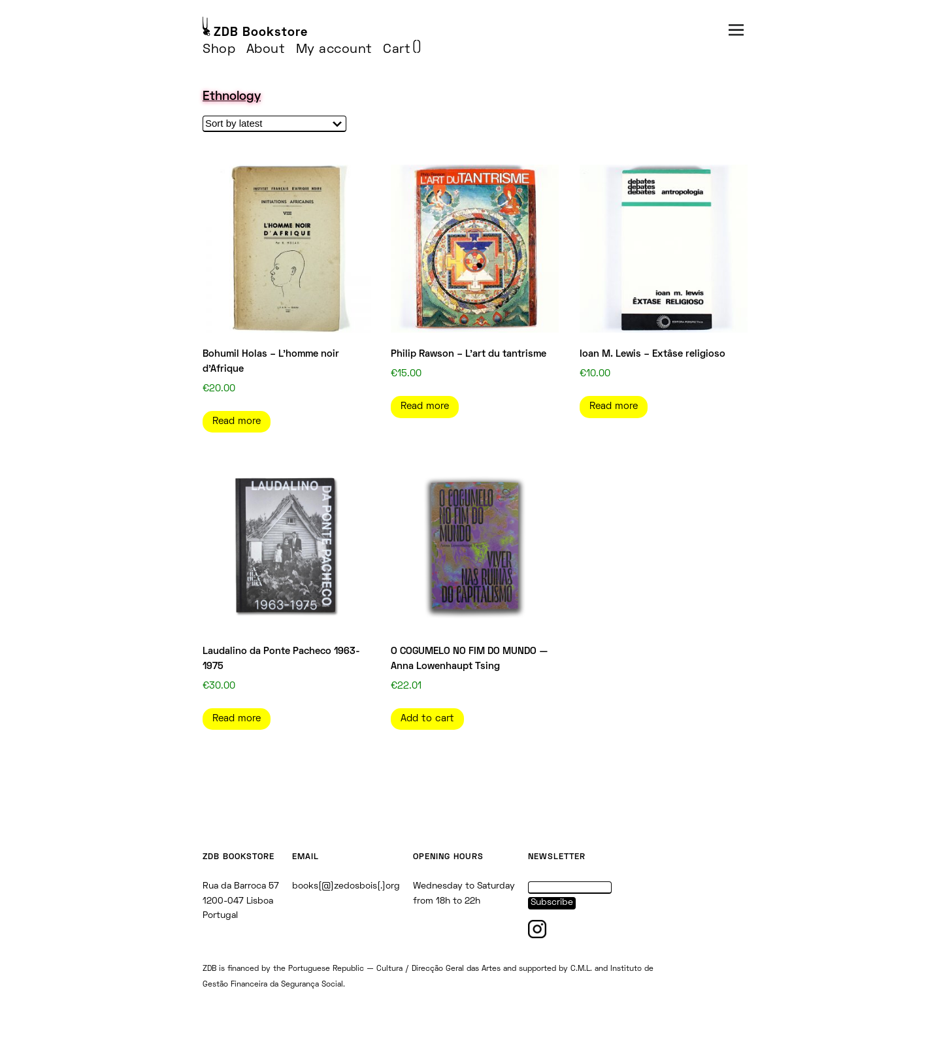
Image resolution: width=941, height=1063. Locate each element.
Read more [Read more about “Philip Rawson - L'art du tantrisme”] (425, 406)
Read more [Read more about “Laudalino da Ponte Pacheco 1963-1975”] (236, 718)
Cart (396, 50)
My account (334, 50)
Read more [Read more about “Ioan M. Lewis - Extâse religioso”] (613, 406)
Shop (219, 50)
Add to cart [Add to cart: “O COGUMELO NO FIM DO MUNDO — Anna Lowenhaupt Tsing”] (427, 718)
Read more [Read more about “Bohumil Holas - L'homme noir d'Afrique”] (236, 421)
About (266, 50)
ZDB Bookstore (261, 33)
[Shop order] (274, 124)
